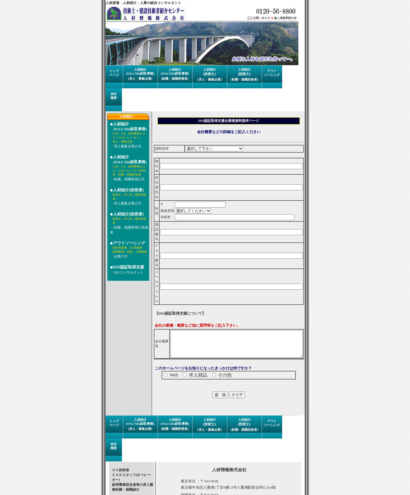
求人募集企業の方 (125, 146)
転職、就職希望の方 (126, 179)
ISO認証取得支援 (125, 267)
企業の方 (118, 256)
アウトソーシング (126, 243)
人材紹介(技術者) (125, 190)
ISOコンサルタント (126, 272)
